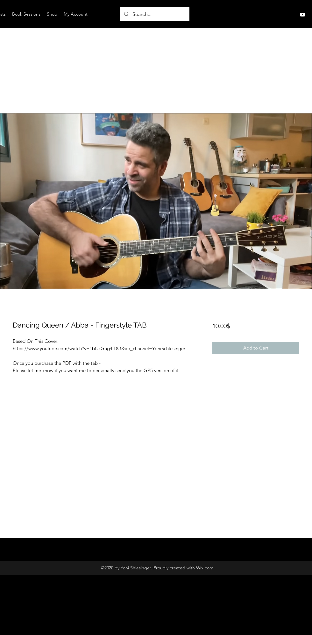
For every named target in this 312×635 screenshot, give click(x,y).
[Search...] (154, 14)
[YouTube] (302, 14)
